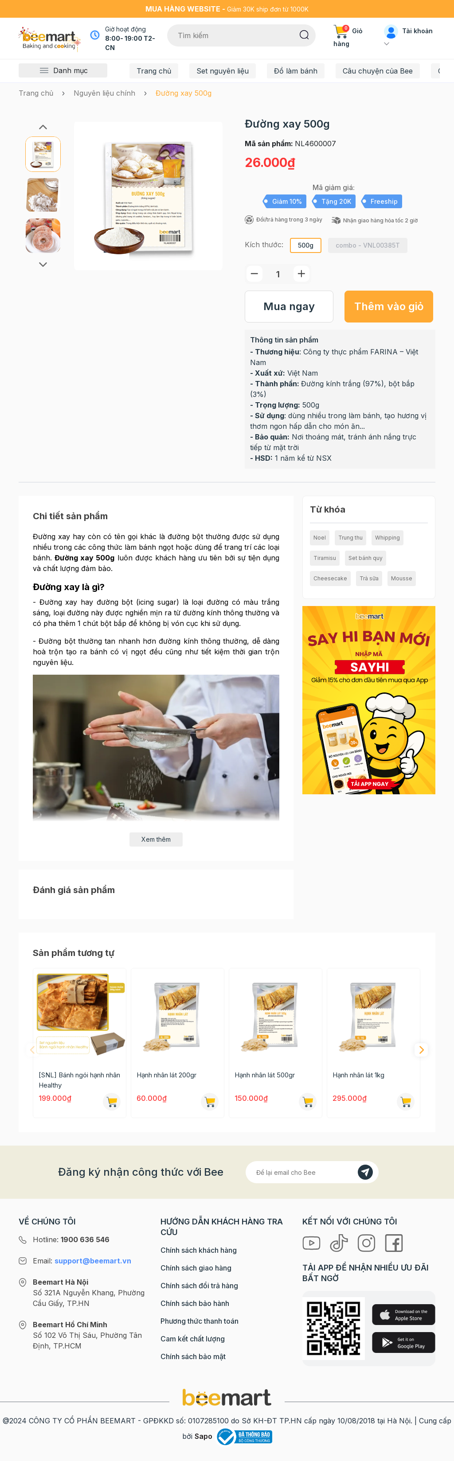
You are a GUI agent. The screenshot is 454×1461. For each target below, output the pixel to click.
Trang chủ (154, 70)
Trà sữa (369, 578)
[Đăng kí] (365, 1172)
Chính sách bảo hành (194, 1303)
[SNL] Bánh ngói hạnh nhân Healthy (79, 1080)
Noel (319, 537)
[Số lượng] (278, 274)
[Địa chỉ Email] (312, 1172)
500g (305, 245)
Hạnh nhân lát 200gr (166, 1075)
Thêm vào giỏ (389, 306)
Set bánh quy (365, 558)
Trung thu (350, 537)
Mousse (401, 578)
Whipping (387, 537)
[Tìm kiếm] (304, 34)
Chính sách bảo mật (193, 1356)
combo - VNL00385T (368, 245)
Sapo (203, 1436)
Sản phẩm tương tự (73, 953)
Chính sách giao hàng (195, 1267)
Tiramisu (324, 558)
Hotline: (71, 1239)
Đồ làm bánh (295, 70)
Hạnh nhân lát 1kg (358, 1075)
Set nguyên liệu (222, 70)
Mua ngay (289, 306)
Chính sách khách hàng (198, 1250)
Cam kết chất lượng (192, 1338)
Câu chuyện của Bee (378, 70)
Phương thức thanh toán (199, 1321)
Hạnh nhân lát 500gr (265, 1075)
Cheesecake (330, 578)
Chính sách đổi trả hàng (199, 1285)
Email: (82, 1260)
